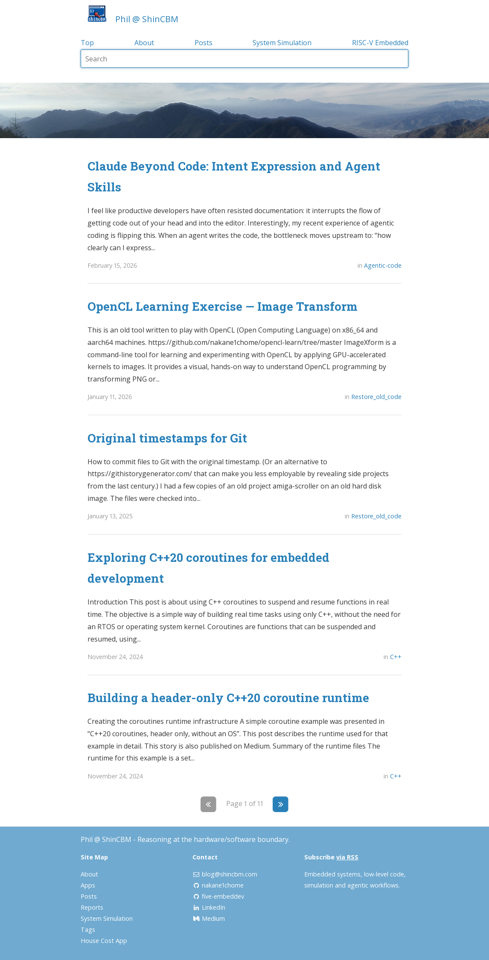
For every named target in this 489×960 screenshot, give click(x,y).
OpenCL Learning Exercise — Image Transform (222, 306)
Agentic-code (383, 265)
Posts (203, 42)
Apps (88, 885)
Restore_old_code (376, 397)
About (144, 42)
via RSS (347, 857)
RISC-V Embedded (380, 42)
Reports (92, 907)
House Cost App (104, 941)
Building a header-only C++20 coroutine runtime (228, 697)
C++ (396, 657)
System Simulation (282, 42)
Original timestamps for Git (167, 437)
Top (87, 42)
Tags (88, 929)
